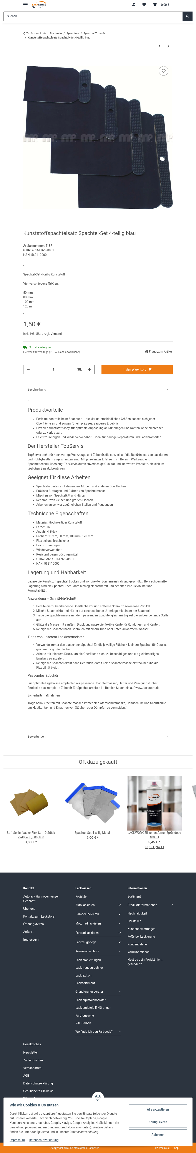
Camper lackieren (87, 914)
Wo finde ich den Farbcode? (94, 1031)
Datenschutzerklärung (45, 1140)
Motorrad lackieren (88, 923)
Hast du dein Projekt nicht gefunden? (145, 962)
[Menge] (53, 369)
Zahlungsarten (33, 1060)
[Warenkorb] (161, 4)
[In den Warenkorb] (26, 60)
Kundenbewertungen (142, 929)
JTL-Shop (173, 1148)
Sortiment (134, 896)
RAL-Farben (83, 1023)
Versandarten (32, 1068)
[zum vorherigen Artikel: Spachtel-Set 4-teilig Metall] (159, 46)
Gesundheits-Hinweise (38, 1091)
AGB (26, 1075)
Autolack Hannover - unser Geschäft (41, 899)
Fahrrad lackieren (87, 933)
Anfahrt (28, 931)
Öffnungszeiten (33, 924)
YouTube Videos (138, 952)
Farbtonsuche (84, 1015)
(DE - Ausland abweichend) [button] (64, 352)
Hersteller (134, 921)
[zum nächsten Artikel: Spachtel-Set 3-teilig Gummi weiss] (168, 46)
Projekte (80, 896)
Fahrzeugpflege (85, 942)
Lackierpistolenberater (90, 1000)
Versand (56, 334)
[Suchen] (93, 16)
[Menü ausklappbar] (25, 2)
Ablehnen (156, 1134)
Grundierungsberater (89, 991)
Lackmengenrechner (89, 967)
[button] (134, 4)
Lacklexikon (83, 975)
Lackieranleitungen (88, 960)
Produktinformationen (142, 905)
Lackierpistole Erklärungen (93, 1007)
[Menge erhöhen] (89, 369)
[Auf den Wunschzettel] (163, 71)
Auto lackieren (85, 905)
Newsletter (30, 1052)
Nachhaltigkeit (137, 913)
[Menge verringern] (28, 369)
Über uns (29, 908)
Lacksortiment (85, 983)
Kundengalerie (137, 944)
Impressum (18, 1140)
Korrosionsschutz (87, 951)
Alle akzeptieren (157, 1109)
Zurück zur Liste (36, 33)
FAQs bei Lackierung (141, 936)
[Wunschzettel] (144, 4)
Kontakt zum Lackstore (38, 916)
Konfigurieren (157, 1122)
